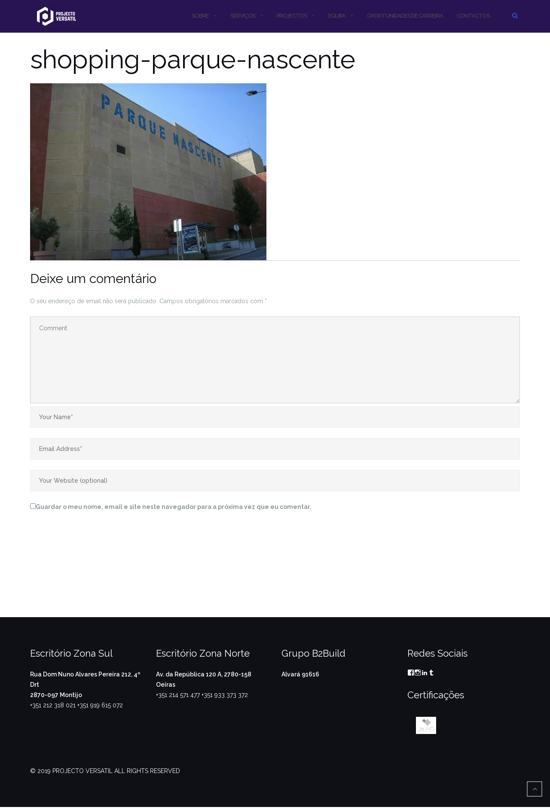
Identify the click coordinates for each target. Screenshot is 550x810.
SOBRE (200, 15)
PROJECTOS (292, 15)
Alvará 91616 (300, 674)
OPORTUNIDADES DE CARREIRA (405, 15)
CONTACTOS (473, 15)
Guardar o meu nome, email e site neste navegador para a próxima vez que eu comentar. (174, 506)
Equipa (336, 15)
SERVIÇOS (242, 15)
